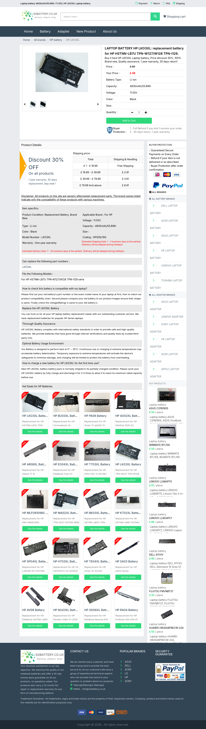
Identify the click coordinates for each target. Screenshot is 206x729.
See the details (35, 431)
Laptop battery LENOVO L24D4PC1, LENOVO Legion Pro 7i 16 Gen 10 (166, 529)
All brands (40, 39)
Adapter (64, 31)
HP (124, 677)
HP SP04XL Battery (35, 561)
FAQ (168, 3)
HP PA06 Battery (95, 416)
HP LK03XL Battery (128, 464)
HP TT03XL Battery (97, 464)
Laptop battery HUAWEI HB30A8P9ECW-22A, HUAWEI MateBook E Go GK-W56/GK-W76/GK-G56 (166, 639)
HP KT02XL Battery (128, 513)
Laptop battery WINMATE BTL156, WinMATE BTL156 (165, 455)
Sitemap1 (78, 685)
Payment (143, 3)
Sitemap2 (88, 685)
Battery (45, 31)
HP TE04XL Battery (97, 561)
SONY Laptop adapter (164, 328)
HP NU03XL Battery (66, 610)
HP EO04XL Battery (66, 464)
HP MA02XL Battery (66, 513)
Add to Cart (129, 120)
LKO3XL (27, 266)
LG (124, 673)
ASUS (125, 661)
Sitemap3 (99, 685)
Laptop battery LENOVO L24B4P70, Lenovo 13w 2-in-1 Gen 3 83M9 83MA (167, 492)
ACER (125, 669)
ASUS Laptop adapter (164, 305)
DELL (125, 665)
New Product (86, 31)
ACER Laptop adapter (164, 358)
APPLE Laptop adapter (164, 373)
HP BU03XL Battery (66, 416)
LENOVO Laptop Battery (166, 269)
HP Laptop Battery (162, 254)
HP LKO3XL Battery (35, 416)
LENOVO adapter (166, 316)
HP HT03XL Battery (66, 561)
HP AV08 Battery (33, 610)
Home (30, 29)
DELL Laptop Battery (164, 209)
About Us (110, 31)
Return (156, 3)
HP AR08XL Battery (35, 464)
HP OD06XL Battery (97, 610)
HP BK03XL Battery (97, 513)
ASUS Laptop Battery (164, 239)
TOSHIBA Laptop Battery (166, 284)
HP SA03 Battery (126, 561)
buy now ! (50, 183)
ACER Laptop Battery (164, 224)
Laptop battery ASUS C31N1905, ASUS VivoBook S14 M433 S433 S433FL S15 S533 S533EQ (166, 419)
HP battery (56, 39)
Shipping (180, 3)
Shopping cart (174, 16)
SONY (126, 681)
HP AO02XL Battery (128, 416)
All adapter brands (162, 295)
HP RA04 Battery (126, 610)
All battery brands (162, 199)
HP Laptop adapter (162, 343)
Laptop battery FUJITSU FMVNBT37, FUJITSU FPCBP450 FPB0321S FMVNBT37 (164, 602)
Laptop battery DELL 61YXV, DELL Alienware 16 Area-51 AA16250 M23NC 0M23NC (166, 566)
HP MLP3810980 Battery (38, 513)
